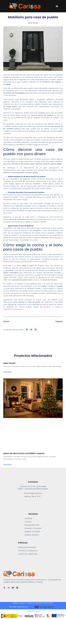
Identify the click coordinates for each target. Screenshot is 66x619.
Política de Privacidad (27, 547)
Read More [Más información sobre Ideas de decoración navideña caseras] (7, 464)
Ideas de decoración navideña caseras (23, 453)
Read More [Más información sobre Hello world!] (7, 372)
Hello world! (9, 363)
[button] (57, 6)
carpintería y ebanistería (13, 309)
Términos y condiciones (28, 551)
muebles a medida (51, 307)
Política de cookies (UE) (27, 554)
